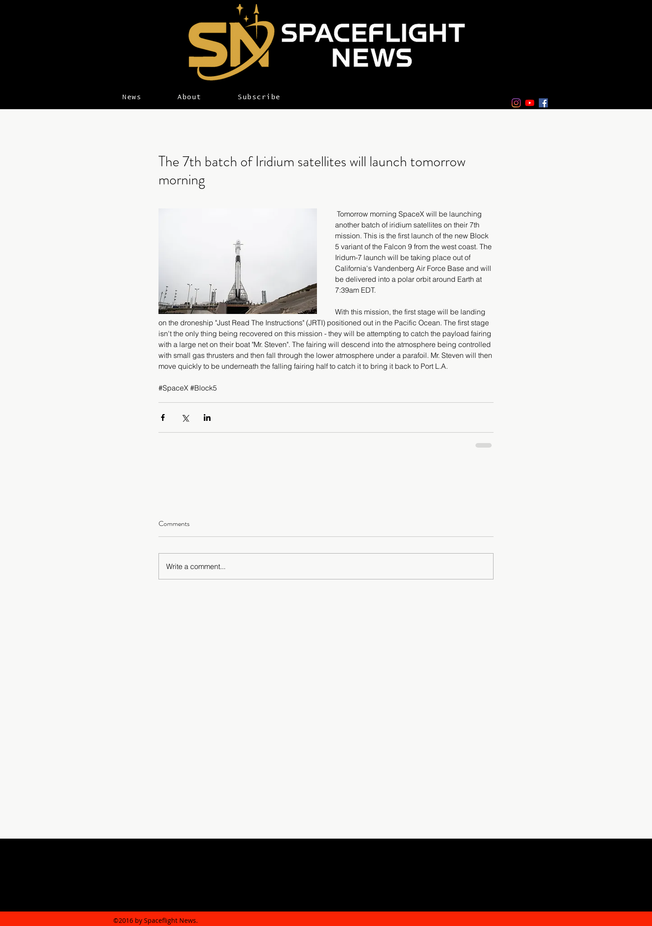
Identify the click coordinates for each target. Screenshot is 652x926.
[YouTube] (529, 102)
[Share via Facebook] (162, 417)
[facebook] (543, 102)
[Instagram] (516, 102)
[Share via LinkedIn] (207, 417)
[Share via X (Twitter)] (185, 417)
